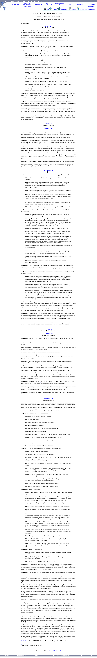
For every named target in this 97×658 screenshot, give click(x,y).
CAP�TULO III (48, 26)
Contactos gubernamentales (87, 9)
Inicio (47, 9)
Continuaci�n (25, 23)
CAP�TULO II (48, 170)
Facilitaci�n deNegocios (59, 3)
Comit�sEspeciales (49, 3)
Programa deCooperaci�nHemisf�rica (91, 4)
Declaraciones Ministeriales (15, 3)
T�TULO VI (48, 123)
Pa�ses (54, 9)
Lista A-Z (73, 9)
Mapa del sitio (64, 9)
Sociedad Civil (69, 3)
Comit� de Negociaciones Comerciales (27, 4)
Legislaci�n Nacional (55, 650)
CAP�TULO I (49, 128)
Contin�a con (25, 640)
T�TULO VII (48, 329)
